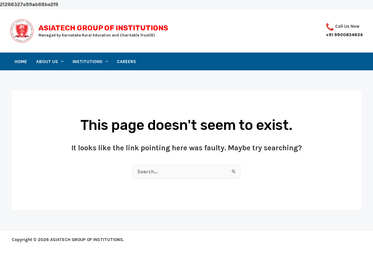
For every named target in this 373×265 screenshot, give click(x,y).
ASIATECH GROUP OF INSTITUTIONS (103, 28)
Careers (126, 61)
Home (21, 61)
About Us (50, 61)
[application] (61, 61)
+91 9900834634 (344, 34)
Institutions (90, 61)
